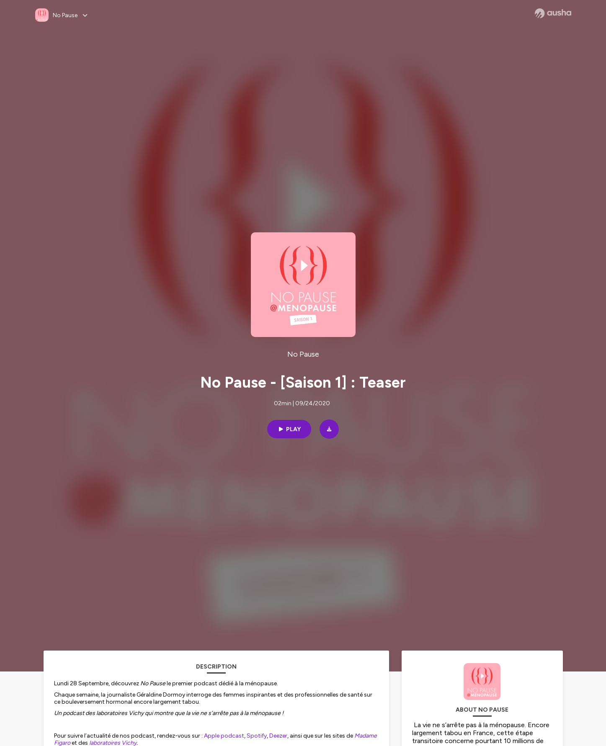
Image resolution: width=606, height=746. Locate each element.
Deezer (278, 735)
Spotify (257, 735)
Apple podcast (224, 735)
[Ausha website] (553, 13)
